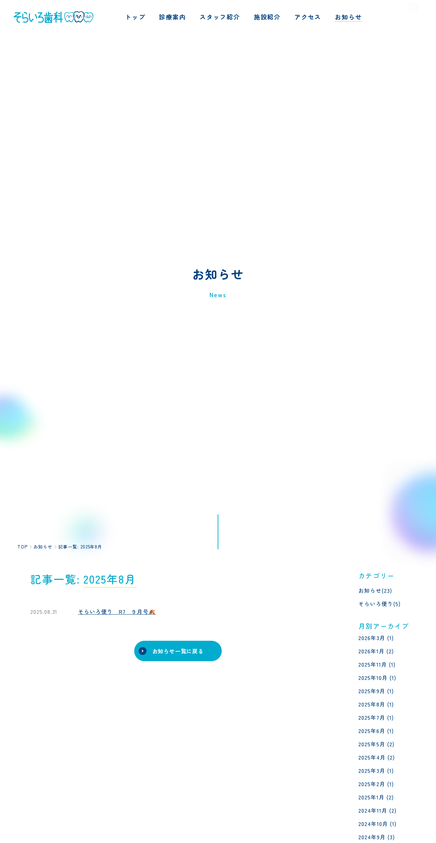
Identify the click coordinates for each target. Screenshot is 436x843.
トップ (135, 16)
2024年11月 (372, 810)
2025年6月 (371, 731)
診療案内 (172, 16)
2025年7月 (371, 717)
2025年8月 (371, 704)
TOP (22, 546)
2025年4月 (372, 757)
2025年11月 (372, 664)
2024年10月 (373, 824)
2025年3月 (371, 770)
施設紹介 (267, 16)
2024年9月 (372, 837)
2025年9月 (371, 691)
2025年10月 (373, 677)
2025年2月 (371, 784)
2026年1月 (371, 651)
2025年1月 (371, 797)
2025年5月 (371, 744)
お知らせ (348, 16)
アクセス (307, 16)
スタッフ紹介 (220, 16)
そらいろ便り (375, 604)
